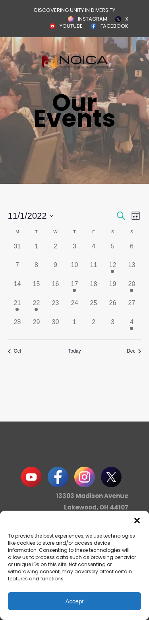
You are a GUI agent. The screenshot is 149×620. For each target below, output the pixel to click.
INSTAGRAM (92, 19)
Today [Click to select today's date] (74, 351)
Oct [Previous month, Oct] (14, 351)
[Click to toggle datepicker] (31, 215)
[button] (137, 521)
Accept (75, 601)
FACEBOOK (114, 26)
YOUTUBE (71, 26)
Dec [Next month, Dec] (134, 351)
